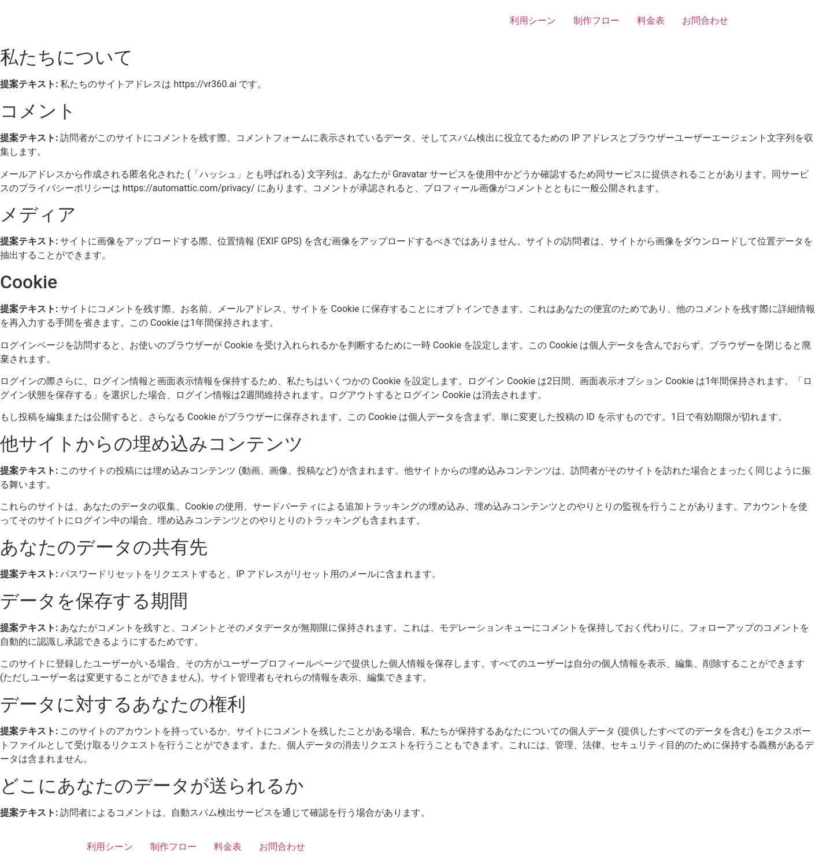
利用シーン (533, 20)
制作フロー (596, 20)
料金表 (651, 20)
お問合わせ (705, 20)
